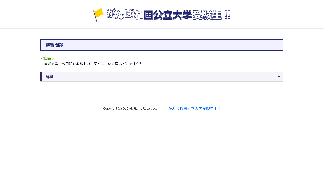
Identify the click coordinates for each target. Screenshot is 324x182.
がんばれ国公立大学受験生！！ (194, 108)
